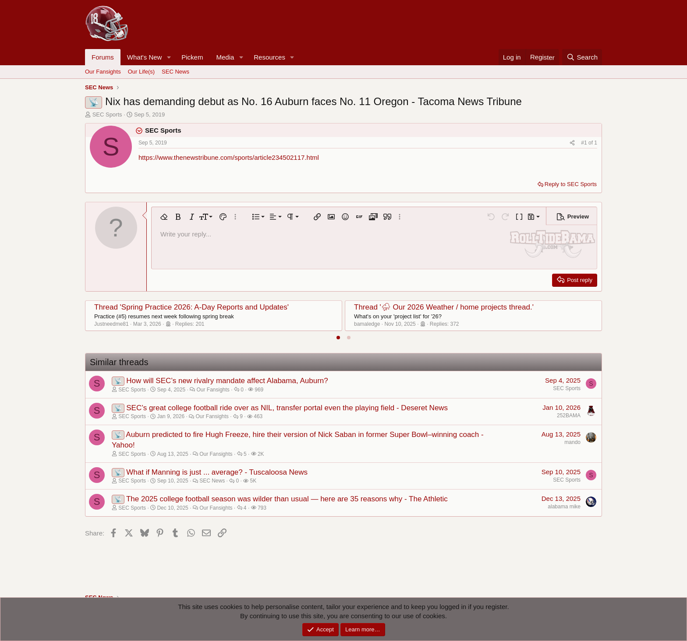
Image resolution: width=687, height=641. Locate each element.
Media (225, 57)
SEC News (175, 71)
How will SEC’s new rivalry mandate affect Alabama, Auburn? (227, 381)
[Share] (572, 143)
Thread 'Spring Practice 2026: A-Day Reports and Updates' (191, 307)
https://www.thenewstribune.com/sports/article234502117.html (228, 157)
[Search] (582, 57)
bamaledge (367, 324)
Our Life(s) (141, 71)
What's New (144, 57)
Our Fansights (103, 71)
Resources (269, 57)
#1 (584, 143)
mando (572, 442)
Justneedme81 (111, 324)
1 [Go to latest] (595, 143)
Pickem (192, 57)
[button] (169, 57)
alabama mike (564, 507)
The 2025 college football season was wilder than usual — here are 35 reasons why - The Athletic (287, 499)
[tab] (338, 337)
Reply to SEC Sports (571, 184)
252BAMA (569, 415)
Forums (103, 57)
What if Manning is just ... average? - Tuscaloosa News (217, 472)
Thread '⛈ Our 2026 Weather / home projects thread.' (444, 307)
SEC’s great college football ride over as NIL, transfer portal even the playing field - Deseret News (287, 408)
